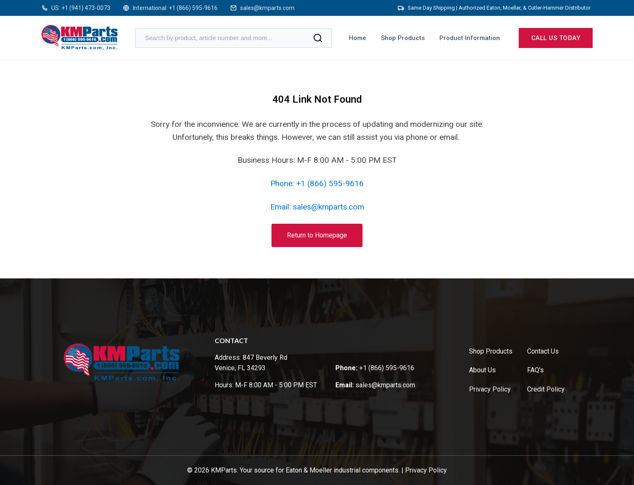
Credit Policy (546, 389)
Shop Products (403, 38)
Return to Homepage (317, 235)
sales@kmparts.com (267, 8)
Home (357, 38)
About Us (482, 370)
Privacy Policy (490, 389)
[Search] (318, 38)
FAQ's (535, 370)
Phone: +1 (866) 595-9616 (317, 183)
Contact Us (543, 351)
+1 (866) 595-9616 (193, 8)
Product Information (469, 38)
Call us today (556, 38)
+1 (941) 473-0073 (85, 8)
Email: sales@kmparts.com (317, 207)
